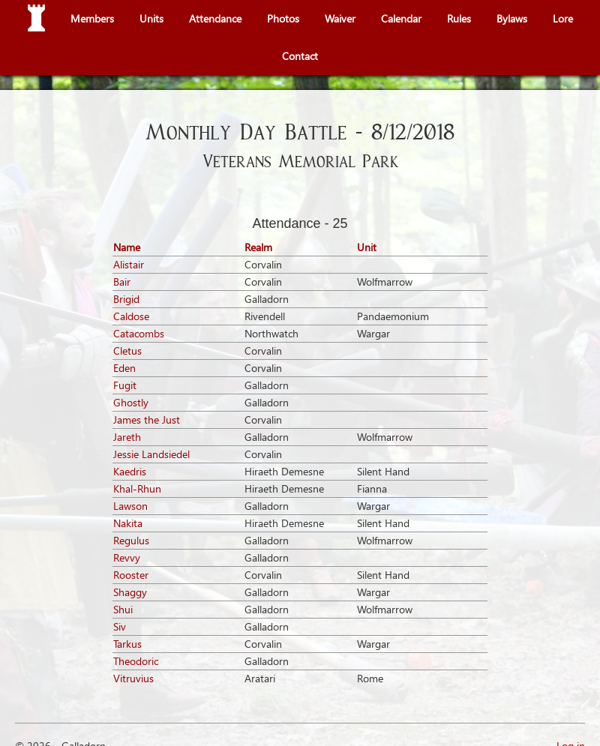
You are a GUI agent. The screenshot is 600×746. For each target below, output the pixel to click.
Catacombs (138, 333)
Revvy (126, 557)
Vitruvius (133, 678)
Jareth (127, 437)
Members (92, 18)
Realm (258, 247)
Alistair (128, 264)
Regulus (131, 540)
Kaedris (129, 471)
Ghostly (130, 402)
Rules (459, 18)
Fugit (124, 385)
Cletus (127, 350)
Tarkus (127, 644)
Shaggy (130, 592)
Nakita (127, 523)
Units (152, 18)
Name (126, 247)
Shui (123, 609)
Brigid (126, 299)
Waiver (340, 18)
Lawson (130, 506)
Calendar (401, 18)
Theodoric (135, 661)
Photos (283, 18)
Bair (121, 281)
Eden (124, 368)
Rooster (130, 575)
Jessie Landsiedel (151, 454)
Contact (300, 56)
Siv (119, 626)
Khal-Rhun (137, 488)
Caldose (131, 316)
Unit (366, 247)
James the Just (146, 419)
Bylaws (511, 18)
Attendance (215, 18)
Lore (563, 18)
